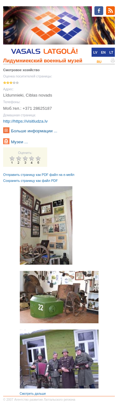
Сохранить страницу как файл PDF (30, 180)
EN (103, 52)
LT (111, 52)
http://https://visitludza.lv (25, 121)
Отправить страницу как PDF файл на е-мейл (38, 175)
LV (95, 52)
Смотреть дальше (33, 393)
